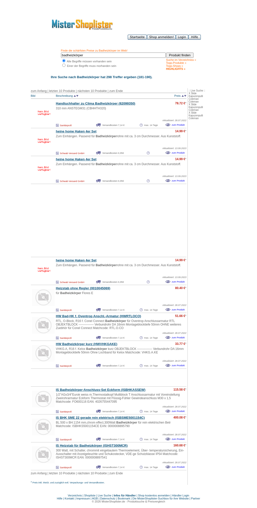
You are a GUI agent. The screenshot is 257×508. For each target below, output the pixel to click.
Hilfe (60, 498)
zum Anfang (39, 91)
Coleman (194, 99)
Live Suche (104, 495)
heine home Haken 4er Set (76, 131)
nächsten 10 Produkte (92, 91)
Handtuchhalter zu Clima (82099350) (95, 103)
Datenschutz (107, 498)
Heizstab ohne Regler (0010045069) (83, 288)
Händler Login (180, 495)
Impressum (83, 498)
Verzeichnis (75, 495)
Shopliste (89, 495)
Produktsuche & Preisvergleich (146, 501)
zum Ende (116, 91)
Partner (195, 498)
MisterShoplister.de (113, 501)
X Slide (193, 93)
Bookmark (124, 498)
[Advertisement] (97, 220)
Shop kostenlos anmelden (154, 495)
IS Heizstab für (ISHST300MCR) (92, 445)
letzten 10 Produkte (62, 91)
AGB (95, 498)
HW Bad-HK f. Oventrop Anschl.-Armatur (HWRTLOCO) (98, 316)
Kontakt (70, 498)
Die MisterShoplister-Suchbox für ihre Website (161, 498)
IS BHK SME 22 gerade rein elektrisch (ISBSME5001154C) (100, 418)
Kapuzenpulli (196, 96)
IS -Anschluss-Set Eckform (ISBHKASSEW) (101, 390)
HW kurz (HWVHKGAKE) (86, 344)
